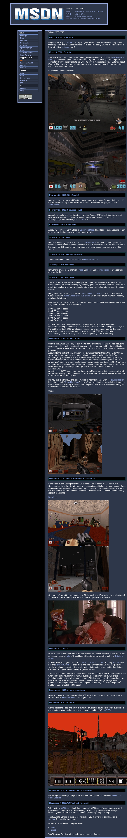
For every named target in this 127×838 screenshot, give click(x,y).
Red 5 (68, 11)
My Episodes (25, 43)
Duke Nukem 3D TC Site (93, 662)
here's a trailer (102, 270)
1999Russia (53, 205)
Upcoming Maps (26, 48)
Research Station (69, 697)
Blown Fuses (70, 18)
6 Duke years (25, 78)
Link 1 (53, 827)
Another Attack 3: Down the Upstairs (87, 18)
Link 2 (53, 830)
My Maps (23, 45)
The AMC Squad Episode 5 (84, 16)
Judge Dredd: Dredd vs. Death (77, 296)
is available (79, 219)
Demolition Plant (90, 259)
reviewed (117, 662)
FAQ (21, 83)
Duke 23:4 (69, 42)
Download (52, 497)
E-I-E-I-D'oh (79, 13)
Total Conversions (26, 52)
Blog (22, 91)
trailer (67, 656)
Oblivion (23, 68)
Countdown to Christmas (91, 293)
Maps (22, 38)
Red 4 (68, 16)
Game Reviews (25, 55)
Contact (23, 88)
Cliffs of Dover (80, 15)
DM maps (23, 40)
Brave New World (26, 63)
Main (22, 73)
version (51, 819)
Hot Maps (23, 36)
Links (22, 75)
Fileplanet (23, 80)
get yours (66, 47)
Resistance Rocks (115, 380)
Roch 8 (68, 15)
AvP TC (23, 65)
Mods (22, 50)
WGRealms (66, 808)
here (81, 270)
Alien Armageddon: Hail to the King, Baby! (89, 11)
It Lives (68, 13)
